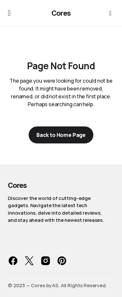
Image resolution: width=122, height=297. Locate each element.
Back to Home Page (61, 135)
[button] (9, 13)
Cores (61, 13)
